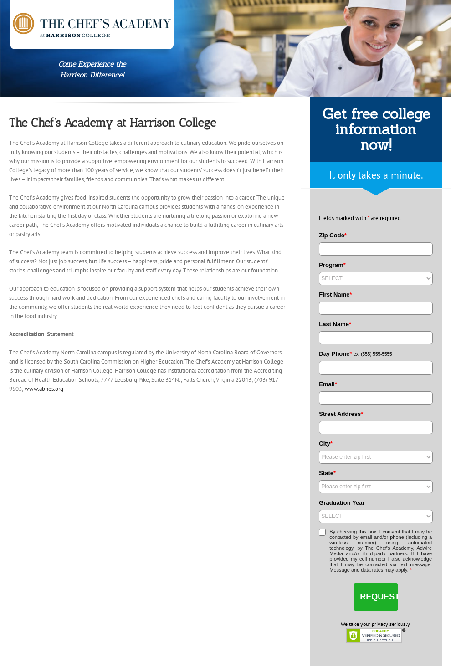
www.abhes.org (44, 389)
